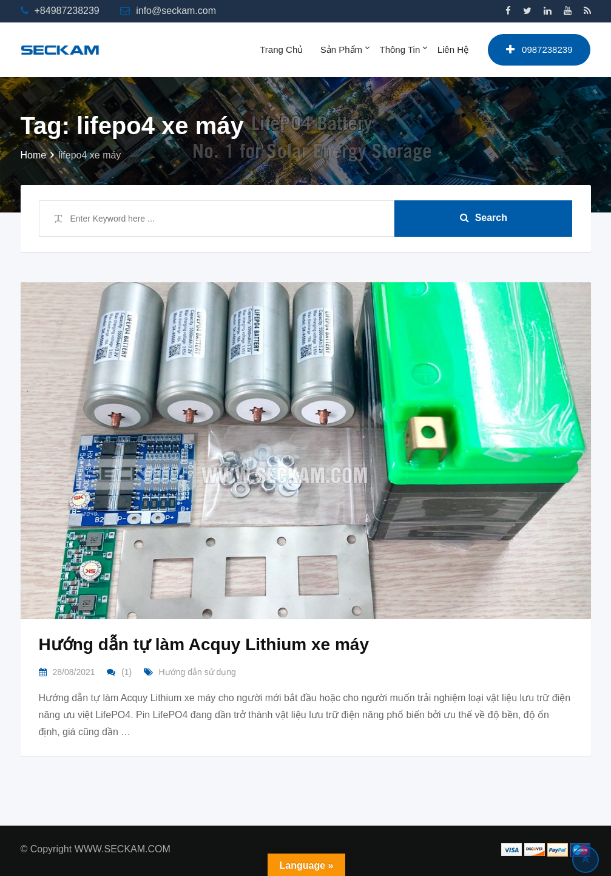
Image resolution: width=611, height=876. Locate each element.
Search (483, 217)
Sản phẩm (341, 49)
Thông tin (400, 49)
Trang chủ (281, 49)
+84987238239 (67, 10)
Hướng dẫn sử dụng (197, 672)
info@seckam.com (176, 10)
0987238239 (539, 49)
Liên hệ (452, 49)
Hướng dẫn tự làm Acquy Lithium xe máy (204, 644)
